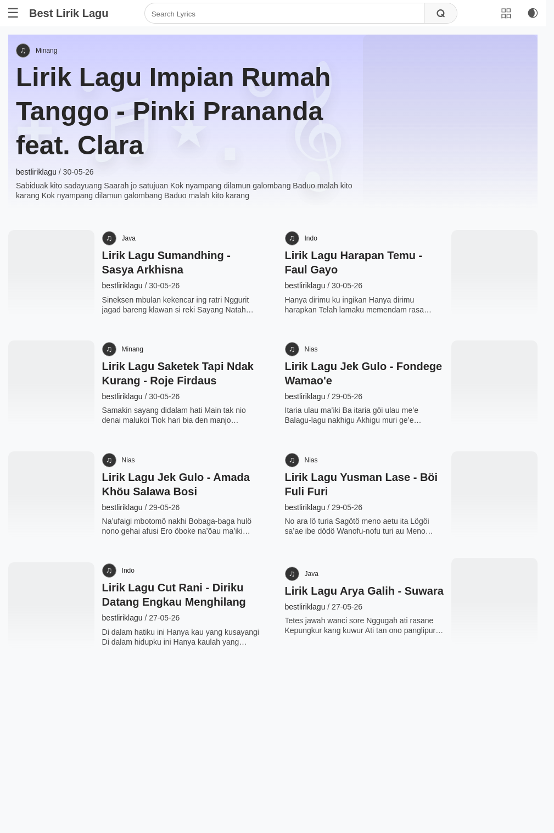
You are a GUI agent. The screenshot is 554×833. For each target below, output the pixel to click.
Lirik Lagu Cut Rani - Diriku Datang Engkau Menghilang (177, 692)
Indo (322, 269)
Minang (54, 56)
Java (132, 269)
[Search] (284, 13)
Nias (322, 395)
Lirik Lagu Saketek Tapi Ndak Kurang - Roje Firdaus (167, 426)
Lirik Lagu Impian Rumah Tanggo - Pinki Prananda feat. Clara (181, 117)
